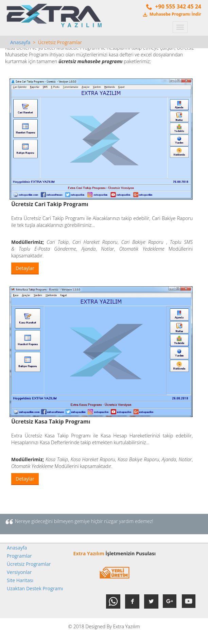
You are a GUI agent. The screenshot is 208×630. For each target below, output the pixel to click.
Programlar (19, 556)
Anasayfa (20, 42)
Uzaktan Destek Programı (35, 588)
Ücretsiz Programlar (29, 564)
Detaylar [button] (25, 268)
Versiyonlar (19, 572)
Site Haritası (20, 580)
